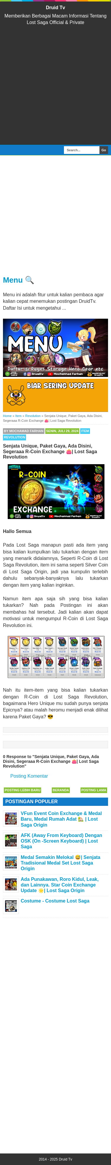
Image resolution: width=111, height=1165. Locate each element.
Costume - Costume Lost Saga (55, 900)
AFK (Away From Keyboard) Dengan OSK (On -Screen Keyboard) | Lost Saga (61, 841)
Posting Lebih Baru (22, 790)
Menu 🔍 (18, 280)
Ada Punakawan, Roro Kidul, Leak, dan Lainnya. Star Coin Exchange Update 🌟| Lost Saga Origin (60, 885)
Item (85, 431)
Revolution (14, 437)
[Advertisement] (55, 85)
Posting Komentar (29, 776)
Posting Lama (93, 790)
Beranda (61, 790)
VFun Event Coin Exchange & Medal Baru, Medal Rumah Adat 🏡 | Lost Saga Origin (61, 819)
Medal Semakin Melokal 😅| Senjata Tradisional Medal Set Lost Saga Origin (60, 863)
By (24, 431)
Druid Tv (55, 7)
